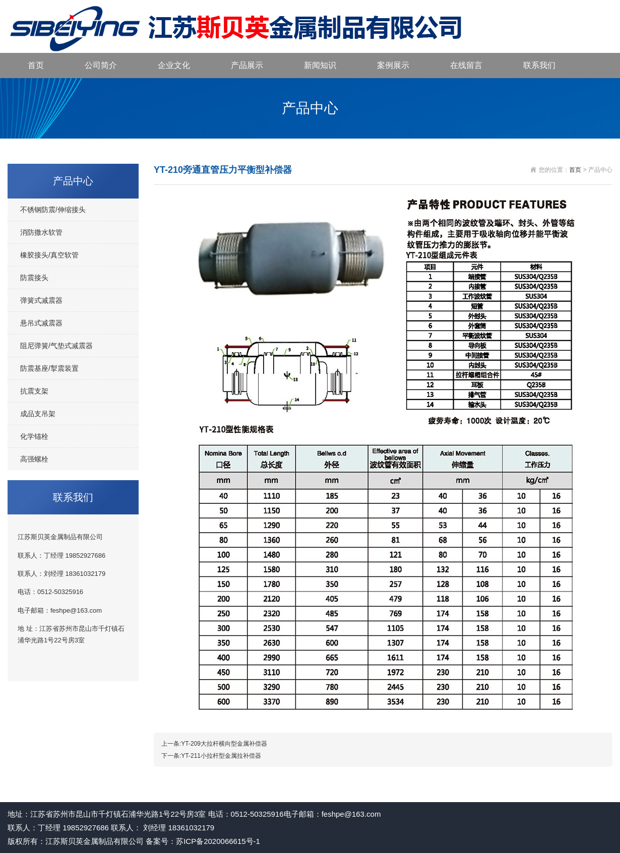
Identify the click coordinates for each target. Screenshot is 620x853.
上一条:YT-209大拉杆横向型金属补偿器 (214, 743)
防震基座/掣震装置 (49, 368)
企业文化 (174, 65)
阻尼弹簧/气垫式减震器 (56, 346)
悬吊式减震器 (41, 323)
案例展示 (393, 65)
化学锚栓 (34, 436)
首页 (36, 65)
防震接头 (34, 278)
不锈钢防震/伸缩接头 (53, 210)
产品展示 (247, 65)
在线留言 (466, 65)
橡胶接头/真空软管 (49, 255)
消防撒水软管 (41, 232)
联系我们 (539, 65)
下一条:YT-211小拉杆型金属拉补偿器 (211, 755)
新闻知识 (320, 65)
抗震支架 (34, 391)
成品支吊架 (37, 414)
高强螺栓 (34, 459)
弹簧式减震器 (41, 300)
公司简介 (101, 65)
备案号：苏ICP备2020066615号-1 (203, 841)
